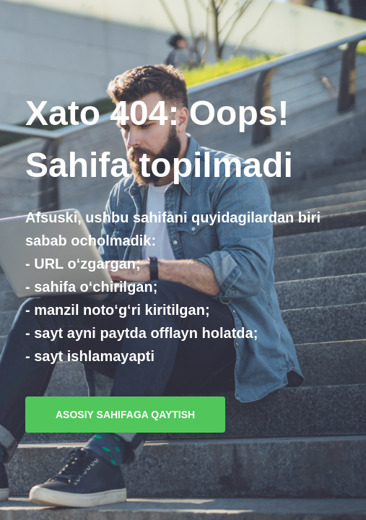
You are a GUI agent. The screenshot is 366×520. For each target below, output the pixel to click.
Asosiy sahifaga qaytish (125, 414)
